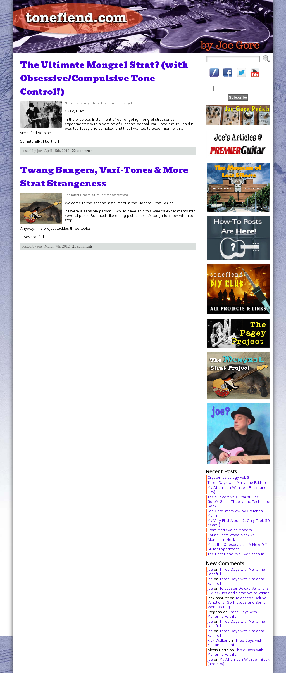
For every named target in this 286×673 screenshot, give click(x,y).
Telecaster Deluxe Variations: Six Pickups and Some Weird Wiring (239, 590)
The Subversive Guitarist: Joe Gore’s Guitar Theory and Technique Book (239, 501)
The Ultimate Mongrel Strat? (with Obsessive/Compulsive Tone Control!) (104, 78)
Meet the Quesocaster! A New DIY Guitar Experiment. (237, 546)
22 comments (82, 151)
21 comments (82, 246)
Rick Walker (217, 640)
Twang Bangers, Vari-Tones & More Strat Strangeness (104, 176)
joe (210, 569)
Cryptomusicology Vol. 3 (228, 477)
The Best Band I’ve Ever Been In (236, 554)
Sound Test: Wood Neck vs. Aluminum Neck (232, 537)
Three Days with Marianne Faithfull (238, 482)
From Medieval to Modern (230, 530)
